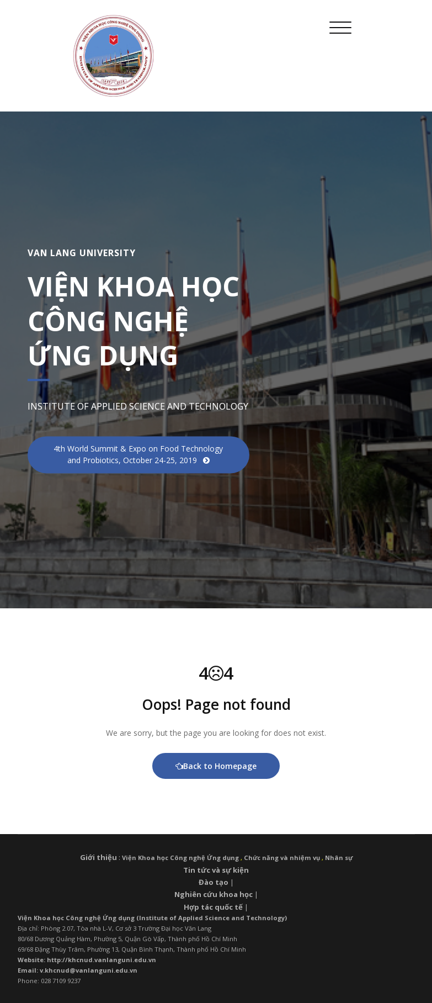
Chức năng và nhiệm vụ (282, 857)
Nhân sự (339, 857)
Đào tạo (213, 882)
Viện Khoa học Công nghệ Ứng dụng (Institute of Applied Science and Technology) (152, 918)
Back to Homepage (216, 766)
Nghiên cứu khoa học (213, 894)
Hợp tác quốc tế (213, 907)
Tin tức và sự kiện (216, 870)
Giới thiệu (98, 857)
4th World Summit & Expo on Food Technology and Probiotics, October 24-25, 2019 (138, 455)
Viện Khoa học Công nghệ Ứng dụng (180, 857)
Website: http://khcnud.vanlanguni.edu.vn (87, 960)
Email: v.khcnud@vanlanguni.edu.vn (77, 970)
